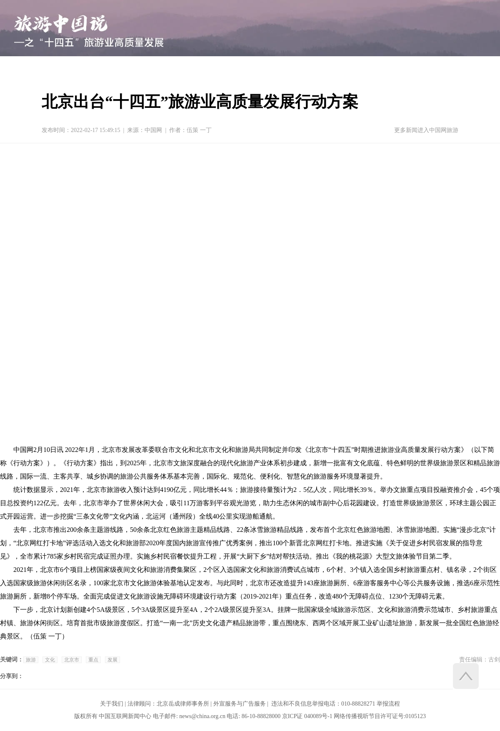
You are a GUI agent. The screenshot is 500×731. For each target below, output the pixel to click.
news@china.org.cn (202, 716)
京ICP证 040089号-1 (307, 716)
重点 (93, 660)
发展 (113, 660)
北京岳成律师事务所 (183, 704)
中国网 (153, 130)
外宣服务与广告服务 (239, 704)
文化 (50, 660)
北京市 (71, 660)
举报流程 (388, 704)
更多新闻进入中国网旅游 (426, 130)
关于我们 (111, 704)
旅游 (31, 660)
